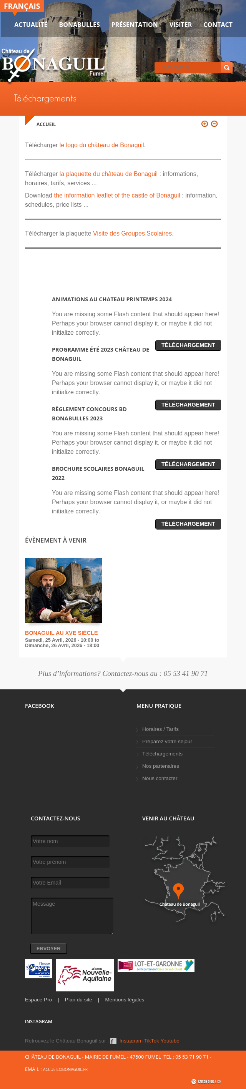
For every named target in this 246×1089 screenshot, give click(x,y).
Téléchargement (188, 345)
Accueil (46, 124)
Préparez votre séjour (167, 741)
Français (22, 6)
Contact (218, 24)
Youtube (170, 1041)
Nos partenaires (160, 766)
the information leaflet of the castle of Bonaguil (117, 195)
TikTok (151, 1041)
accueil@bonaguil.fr (65, 1069)
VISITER (181, 24)
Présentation (134, 24)
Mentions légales (124, 1000)
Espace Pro (38, 1000)
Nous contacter (159, 778)
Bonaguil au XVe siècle (61, 633)
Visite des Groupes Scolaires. (132, 233)
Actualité (30, 24)
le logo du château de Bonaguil (101, 145)
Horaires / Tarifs (160, 729)
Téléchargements (162, 754)
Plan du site (78, 1000)
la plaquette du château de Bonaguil (109, 174)
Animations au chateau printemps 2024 (112, 299)
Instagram (131, 1041)
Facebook (113, 1041)
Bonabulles (79, 24)
